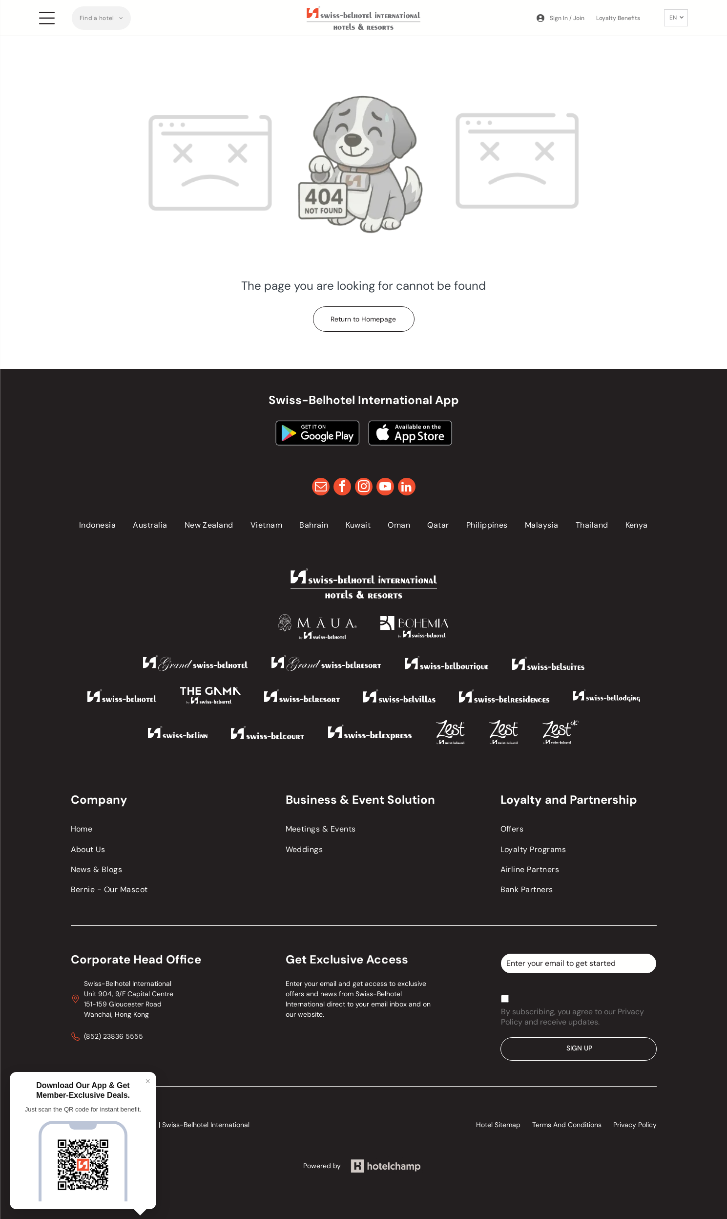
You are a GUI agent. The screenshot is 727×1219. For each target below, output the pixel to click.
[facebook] (342, 488)
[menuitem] (101, 18)
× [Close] (147, 1081)
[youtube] (385, 488)
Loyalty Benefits (618, 18)
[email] (321, 488)
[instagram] (364, 488)
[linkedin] (406, 488)
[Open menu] (47, 18)
